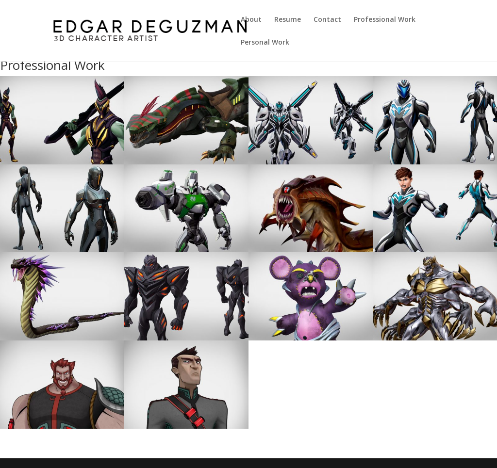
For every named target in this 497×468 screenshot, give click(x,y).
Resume (287, 20)
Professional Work (384, 20)
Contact (327, 20)
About (251, 20)
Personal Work (265, 43)
